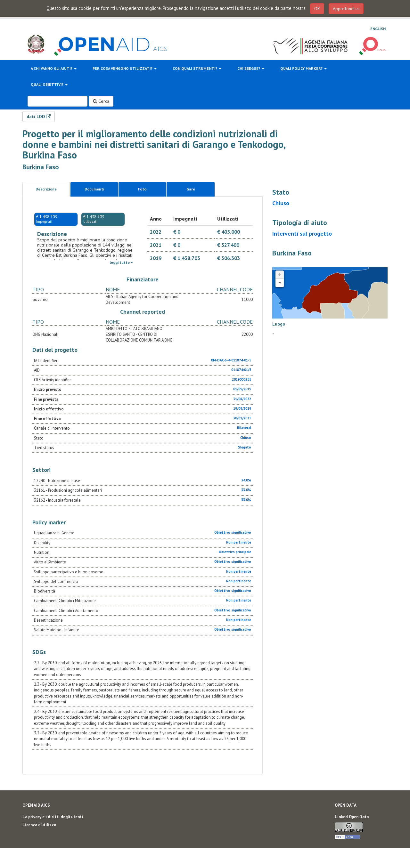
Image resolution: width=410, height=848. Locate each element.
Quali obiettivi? (49, 84)
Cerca (101, 101)
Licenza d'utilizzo (39, 825)
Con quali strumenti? (197, 68)
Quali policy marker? (303, 68)
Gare (190, 189)
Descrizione (46, 189)
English (378, 28)
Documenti (94, 189)
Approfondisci (346, 9)
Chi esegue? (250, 68)
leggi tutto (121, 262)
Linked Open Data (352, 817)
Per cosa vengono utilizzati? (125, 68)
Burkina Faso (40, 167)
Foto (142, 189)
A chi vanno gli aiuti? (54, 68)
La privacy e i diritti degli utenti (52, 817)
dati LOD (39, 116)
